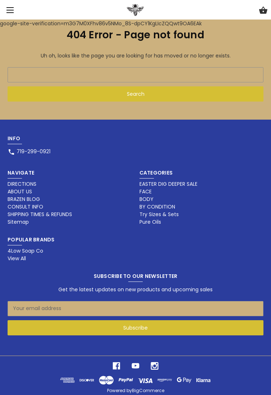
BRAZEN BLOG (24, 199)
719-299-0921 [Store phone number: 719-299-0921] (33, 151)
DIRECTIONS (22, 184)
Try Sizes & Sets (159, 214)
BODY (146, 199)
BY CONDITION (157, 206)
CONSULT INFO (25, 206)
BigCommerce (148, 390)
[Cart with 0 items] (263, 11)
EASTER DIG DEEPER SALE (168, 184)
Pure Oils (150, 222)
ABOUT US (20, 191)
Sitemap (18, 222)
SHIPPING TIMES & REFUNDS (40, 214)
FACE (145, 191)
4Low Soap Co (25, 250)
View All (17, 258)
